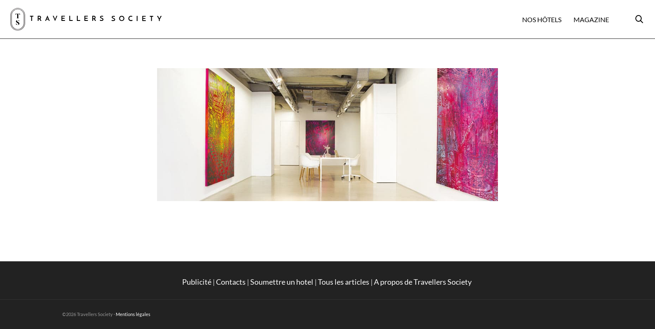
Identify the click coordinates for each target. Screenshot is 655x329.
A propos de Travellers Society (423, 281)
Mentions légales (133, 314)
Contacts (231, 281)
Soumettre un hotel (281, 281)
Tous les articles (343, 281)
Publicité (196, 281)
